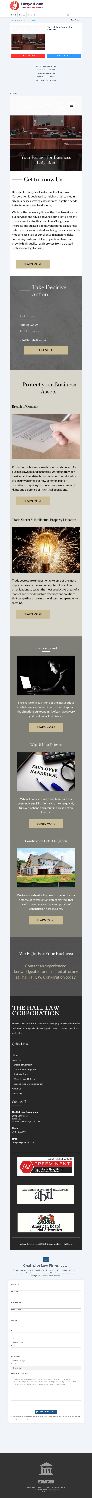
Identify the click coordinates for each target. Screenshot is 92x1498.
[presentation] (46, 1405)
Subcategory (15, 1364)
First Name (15, 1284)
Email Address (16, 1302)
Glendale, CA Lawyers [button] (46, 69)
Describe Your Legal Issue (19, 1373)
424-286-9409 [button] (28, 56)
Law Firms (76, 20)
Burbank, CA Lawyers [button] (46, 77)
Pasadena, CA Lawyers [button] (46, 73)
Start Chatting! (46, 1412)
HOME (13, 15)
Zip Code (14, 1346)
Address (14, 1320)
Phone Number (16, 1310)
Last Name (15, 1292)
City (12, 1331)
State (13, 1338)
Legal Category (16, 1356)
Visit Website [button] (64, 56)
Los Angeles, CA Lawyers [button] (46, 66)
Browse (22, 15)
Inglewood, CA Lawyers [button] (46, 80)
